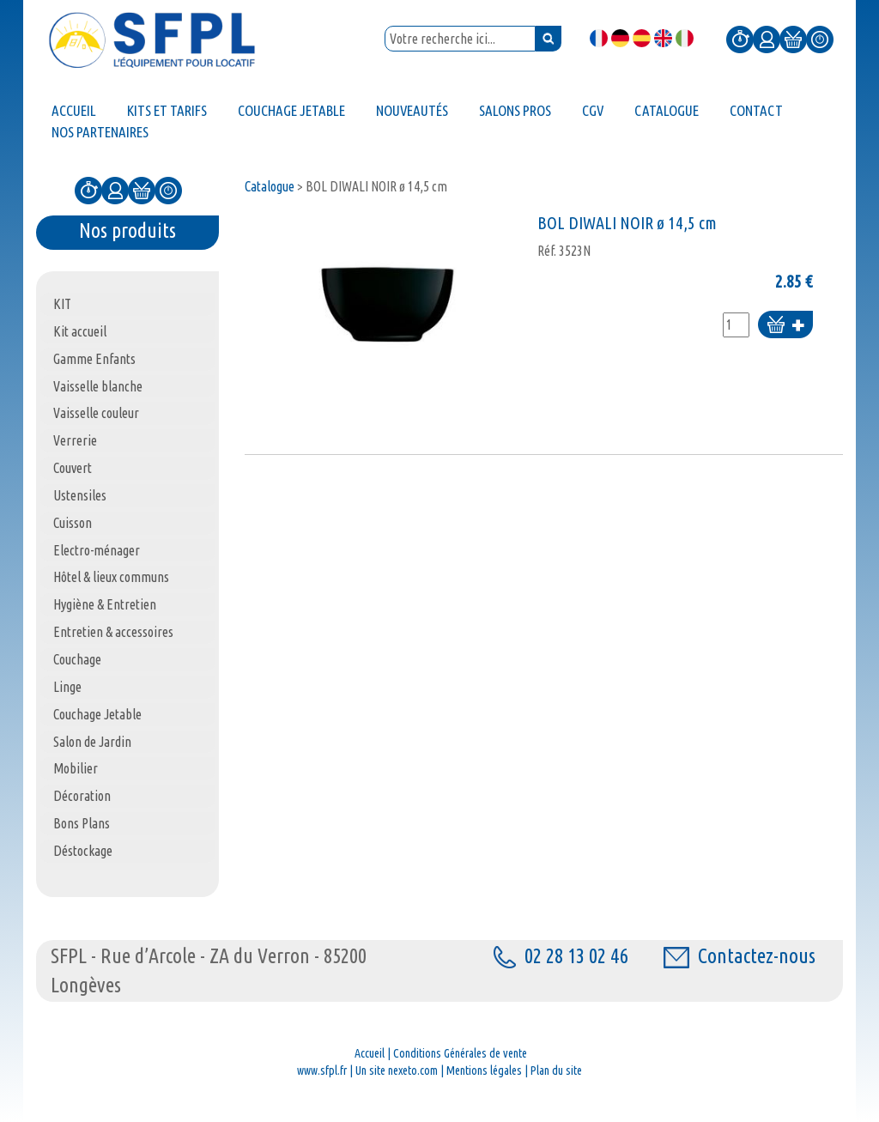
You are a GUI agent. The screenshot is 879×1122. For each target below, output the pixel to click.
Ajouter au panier (785, 325)
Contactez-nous (739, 955)
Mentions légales (484, 1070)
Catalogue (269, 186)
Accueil (370, 1053)
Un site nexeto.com (396, 1070)
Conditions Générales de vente (460, 1053)
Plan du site (556, 1070)
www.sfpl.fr (322, 1070)
